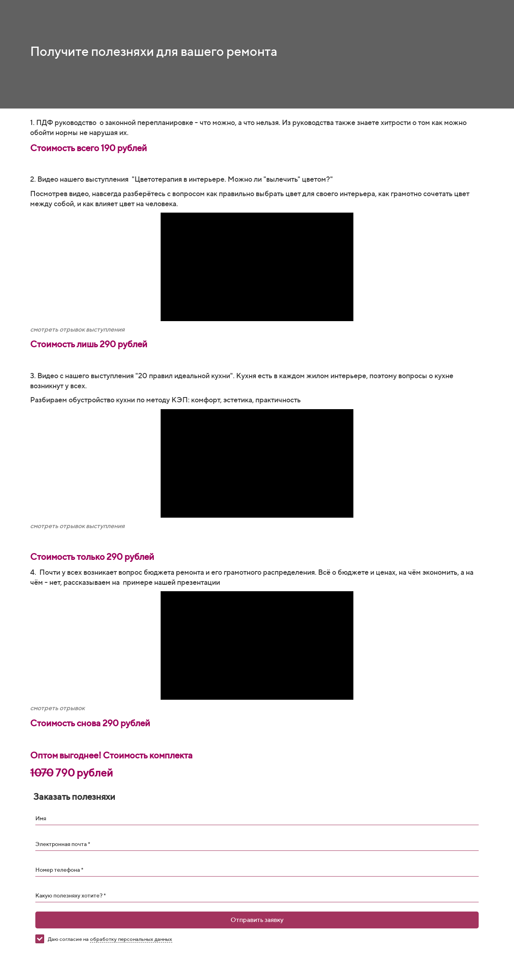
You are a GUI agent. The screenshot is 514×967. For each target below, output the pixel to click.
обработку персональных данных (131, 939)
